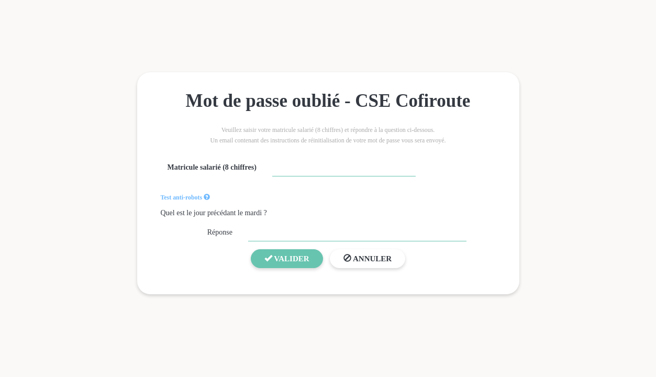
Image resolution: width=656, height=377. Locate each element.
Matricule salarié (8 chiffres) (211, 167)
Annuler (367, 258)
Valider (286, 258)
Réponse (219, 232)
